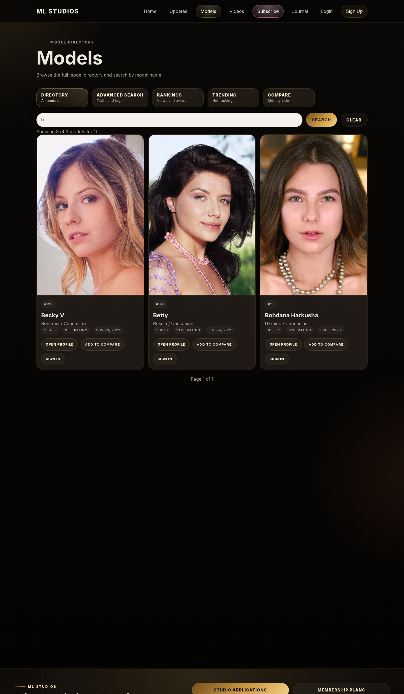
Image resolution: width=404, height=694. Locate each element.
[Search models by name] (169, 120)
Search (321, 120)
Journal (300, 11)
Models (208, 11)
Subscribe (268, 11)
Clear (354, 120)
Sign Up (354, 11)
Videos (236, 11)
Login (327, 11)
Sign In (53, 359)
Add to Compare (102, 344)
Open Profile (60, 344)
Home (150, 11)
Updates (178, 11)
